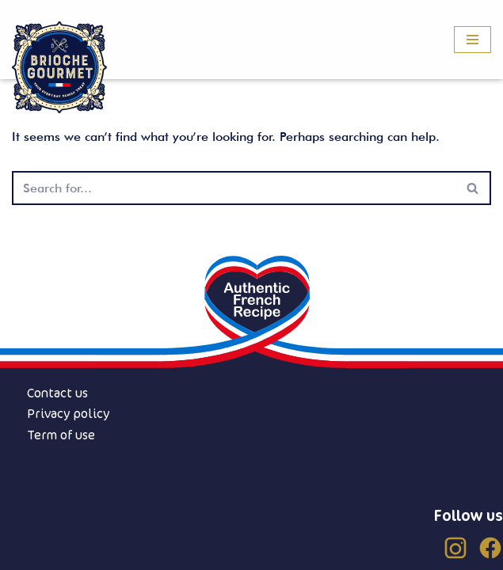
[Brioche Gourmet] (59, 67)
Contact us (57, 392)
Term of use (61, 434)
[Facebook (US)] (490, 547)
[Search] (233, 188)
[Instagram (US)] (455, 547)
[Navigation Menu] (472, 39)
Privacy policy (68, 413)
